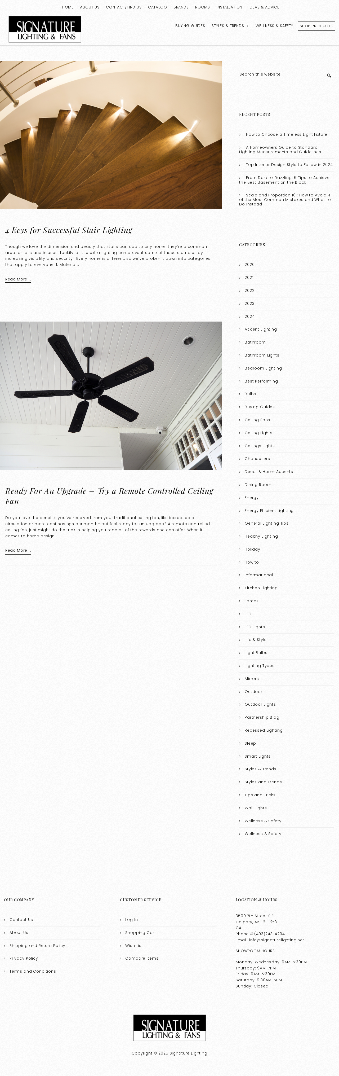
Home (68, 7)
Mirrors (252, 678)
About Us (90, 7)
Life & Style (256, 639)
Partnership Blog (262, 717)
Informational (259, 575)
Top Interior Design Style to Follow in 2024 (289, 164)
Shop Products (316, 26)
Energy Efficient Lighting (269, 510)
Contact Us (21, 919)
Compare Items (141, 958)
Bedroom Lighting (263, 368)
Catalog (157, 7)
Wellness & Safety (274, 25)
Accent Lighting (261, 329)
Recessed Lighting (264, 730)
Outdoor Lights (260, 704)
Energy (252, 497)
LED (248, 614)
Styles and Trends (263, 782)
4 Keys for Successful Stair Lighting (68, 230)
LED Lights (255, 627)
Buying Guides (190, 25)
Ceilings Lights (260, 446)
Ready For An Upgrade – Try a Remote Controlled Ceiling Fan (109, 495)
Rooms (202, 7)
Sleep (250, 743)
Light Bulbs (256, 652)
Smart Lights (258, 756)
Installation (229, 7)
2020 (250, 264)
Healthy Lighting (261, 536)
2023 (249, 303)
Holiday (252, 549)
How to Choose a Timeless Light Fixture (286, 134)
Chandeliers (257, 458)
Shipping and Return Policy (37, 945)
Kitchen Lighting (261, 588)
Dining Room (258, 484)
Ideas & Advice (264, 7)
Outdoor (253, 691)
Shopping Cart (140, 932)
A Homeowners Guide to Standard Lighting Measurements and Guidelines (280, 150)
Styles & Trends (228, 25)
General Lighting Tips (267, 523)
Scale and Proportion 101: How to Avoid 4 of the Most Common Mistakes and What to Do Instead (285, 199)
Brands (181, 7)
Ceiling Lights (259, 433)
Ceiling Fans (257, 420)
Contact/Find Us (124, 7)
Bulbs (250, 394)
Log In (131, 919)
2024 (250, 316)
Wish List (134, 945)
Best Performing (261, 381)
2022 (249, 290)
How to (252, 562)
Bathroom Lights (262, 355)
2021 (249, 277)
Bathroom (255, 342)
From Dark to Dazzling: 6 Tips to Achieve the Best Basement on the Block (284, 180)
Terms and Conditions (33, 971)
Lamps (252, 601)
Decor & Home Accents (269, 471)
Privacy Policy (24, 958)
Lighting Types (260, 665)
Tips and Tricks (260, 795)
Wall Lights (256, 808)
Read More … (18, 279)
